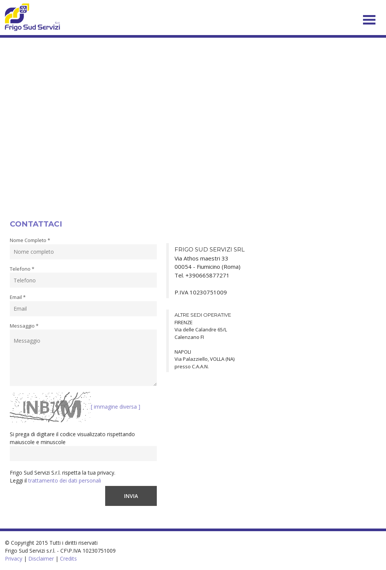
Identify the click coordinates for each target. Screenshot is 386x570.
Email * (18, 297)
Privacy (13, 558)
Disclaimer (41, 558)
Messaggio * (24, 325)
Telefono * (22, 268)
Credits (68, 558)
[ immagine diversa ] (115, 406)
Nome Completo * (30, 240)
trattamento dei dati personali (64, 480)
